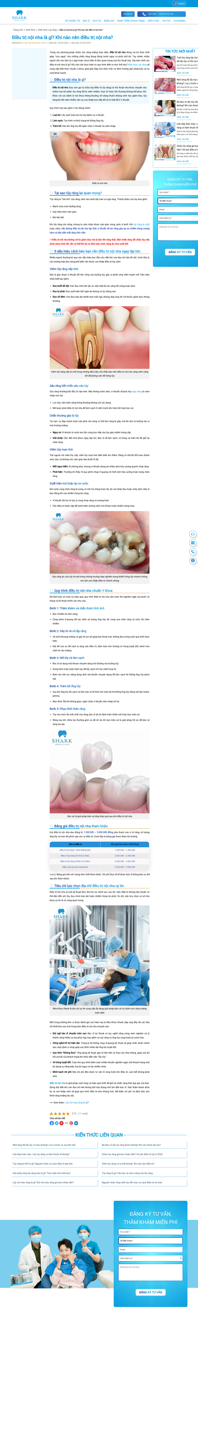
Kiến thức (153, 20)
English (179, 3)
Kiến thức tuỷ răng (47, 29)
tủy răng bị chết (141, 224)
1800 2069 (152, 14)
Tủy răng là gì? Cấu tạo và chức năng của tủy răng (127, 1173)
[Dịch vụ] (150, 1258)
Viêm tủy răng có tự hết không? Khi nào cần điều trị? (128, 1163)
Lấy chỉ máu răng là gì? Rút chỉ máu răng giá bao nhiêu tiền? (43, 1182)
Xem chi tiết (183, 73)
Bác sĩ (86, 20)
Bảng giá (109, 20)
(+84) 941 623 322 (166, 14)
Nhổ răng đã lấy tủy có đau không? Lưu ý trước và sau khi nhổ (44, 1145)
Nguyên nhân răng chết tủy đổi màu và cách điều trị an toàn (132, 1182)
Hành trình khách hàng (131, 20)
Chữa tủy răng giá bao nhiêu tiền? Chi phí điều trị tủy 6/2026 (132, 1154)
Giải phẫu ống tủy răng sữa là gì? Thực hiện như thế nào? (42, 1173)
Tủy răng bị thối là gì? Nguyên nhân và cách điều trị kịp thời (42, 1163)
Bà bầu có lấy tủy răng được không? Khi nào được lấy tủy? (131, 1145)
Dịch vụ (97, 20)
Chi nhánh (179, 20)
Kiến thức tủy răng (137, 64)
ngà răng (136, 391)
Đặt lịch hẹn (128, 14)
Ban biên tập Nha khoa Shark (33, 43)
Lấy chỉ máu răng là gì (76, 1102)
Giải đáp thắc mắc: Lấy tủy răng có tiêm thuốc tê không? (41, 1154)
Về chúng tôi (72, 20)
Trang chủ (18, 29)
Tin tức (166, 20)
